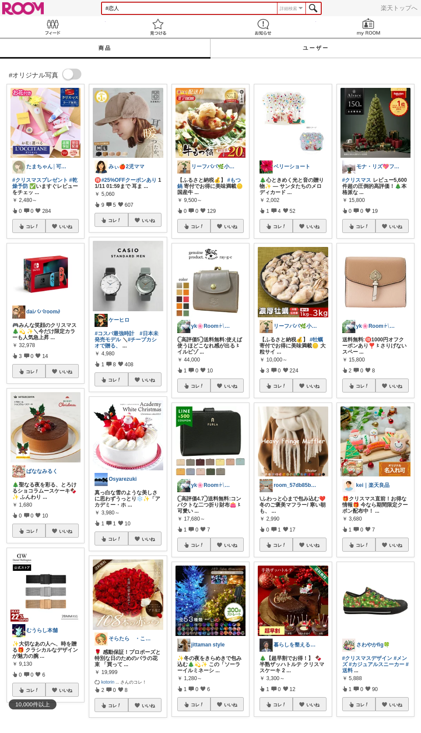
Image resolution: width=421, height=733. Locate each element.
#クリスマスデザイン (367, 658)
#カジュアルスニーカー (376, 664)
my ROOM (368, 27)
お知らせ (263, 27)
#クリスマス (357, 180)
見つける (158, 27)
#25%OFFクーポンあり (129, 180)
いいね (65, 226)
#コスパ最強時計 (114, 333)
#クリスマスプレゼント (40, 180)
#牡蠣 (316, 340)
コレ (32, 226)
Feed (52, 27)
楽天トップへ (399, 7)
